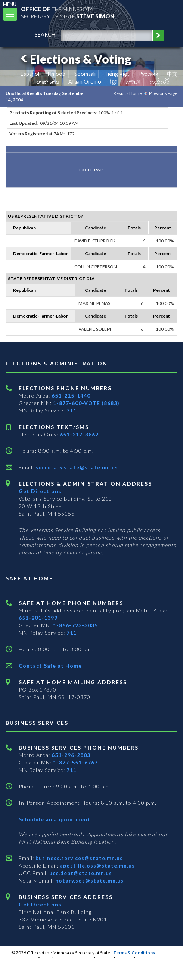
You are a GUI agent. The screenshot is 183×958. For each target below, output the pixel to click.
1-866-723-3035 (75, 625)
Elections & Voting (74, 59)
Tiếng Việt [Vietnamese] (116, 74)
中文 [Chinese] (172, 74)
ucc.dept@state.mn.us (80, 873)
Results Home (128, 93)
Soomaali (85, 74)
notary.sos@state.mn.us (89, 880)
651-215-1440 (71, 395)
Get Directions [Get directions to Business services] (40, 904)
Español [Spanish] (30, 74)
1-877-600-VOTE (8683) (86, 403)
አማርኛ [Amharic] (133, 81)
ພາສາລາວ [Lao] (47, 81)
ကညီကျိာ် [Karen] (159, 81)
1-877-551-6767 (75, 762)
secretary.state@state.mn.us (76, 467)
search (45, 34)
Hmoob (56, 74)
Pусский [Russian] (148, 74)
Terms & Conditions (134, 952)
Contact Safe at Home (50, 665)
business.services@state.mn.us (78, 858)
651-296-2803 (71, 755)
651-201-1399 (38, 618)
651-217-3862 (79, 434)
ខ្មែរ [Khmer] (113, 81)
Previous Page (163, 93)
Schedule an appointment (54, 819)
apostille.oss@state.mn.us (96, 865)
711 (71, 410)
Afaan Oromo (84, 81)
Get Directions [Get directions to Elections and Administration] (40, 491)
